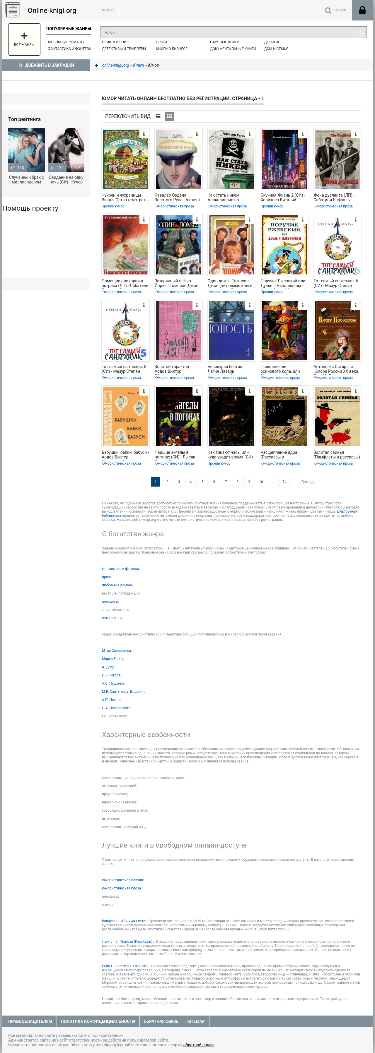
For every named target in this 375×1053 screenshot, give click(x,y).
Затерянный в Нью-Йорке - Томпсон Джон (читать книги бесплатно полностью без (178, 284)
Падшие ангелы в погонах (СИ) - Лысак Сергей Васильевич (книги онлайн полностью (175, 455)
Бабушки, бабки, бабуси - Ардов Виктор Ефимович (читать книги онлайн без (125, 455)
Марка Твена (112, 659)
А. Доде (108, 667)
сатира (107, 618)
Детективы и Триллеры (124, 49)
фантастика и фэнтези (120, 569)
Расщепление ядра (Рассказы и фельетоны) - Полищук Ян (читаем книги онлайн (282, 455)
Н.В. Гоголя (111, 675)
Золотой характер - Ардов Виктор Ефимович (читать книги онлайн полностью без (178, 369)
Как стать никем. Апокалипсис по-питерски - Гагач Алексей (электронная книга (229, 198)
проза (107, 577)
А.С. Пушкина (113, 683)
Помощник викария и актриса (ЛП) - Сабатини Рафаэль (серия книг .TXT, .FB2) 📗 (125, 284)
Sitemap (196, 1021)
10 (261, 482)
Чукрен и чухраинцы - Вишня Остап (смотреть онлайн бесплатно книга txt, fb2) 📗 (125, 198)
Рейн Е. (108, 966)
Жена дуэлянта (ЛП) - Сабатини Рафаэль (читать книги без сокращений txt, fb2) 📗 (335, 198)
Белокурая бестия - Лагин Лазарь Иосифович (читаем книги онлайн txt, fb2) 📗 (231, 369)
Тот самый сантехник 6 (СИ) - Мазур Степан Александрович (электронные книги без (336, 284)
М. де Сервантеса (116, 651)
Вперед (307, 482)
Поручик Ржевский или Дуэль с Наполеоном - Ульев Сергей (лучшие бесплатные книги (282, 284)
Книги (108, 10)
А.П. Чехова (111, 700)
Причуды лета (133, 921)
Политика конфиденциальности (98, 1021)
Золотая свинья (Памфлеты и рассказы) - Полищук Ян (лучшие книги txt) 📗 (336, 455)
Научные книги (225, 42)
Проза (161, 42)
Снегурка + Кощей (131, 966)
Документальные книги (233, 49)
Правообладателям (30, 1021)
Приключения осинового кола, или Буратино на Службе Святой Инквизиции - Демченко (280, 369)
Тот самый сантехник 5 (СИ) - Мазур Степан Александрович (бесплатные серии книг (125, 369)
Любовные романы (66, 42)
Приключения (115, 42)
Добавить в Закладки (46, 65)
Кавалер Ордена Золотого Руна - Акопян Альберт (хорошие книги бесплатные (178, 198)
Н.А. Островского (116, 708)
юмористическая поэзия (122, 880)
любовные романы (118, 585)
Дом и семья (276, 49)
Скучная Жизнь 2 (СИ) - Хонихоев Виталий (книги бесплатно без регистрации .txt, (282, 198)
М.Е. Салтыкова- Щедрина (123, 692)
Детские (272, 42)
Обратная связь (161, 1021)
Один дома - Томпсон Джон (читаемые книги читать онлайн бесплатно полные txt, (230, 284)
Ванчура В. (111, 921)
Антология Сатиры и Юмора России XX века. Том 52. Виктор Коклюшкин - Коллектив (336, 369)
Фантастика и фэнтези (69, 49)
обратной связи (198, 1044)
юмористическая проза (121, 888)
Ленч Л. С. (110, 941)
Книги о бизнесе (172, 49)
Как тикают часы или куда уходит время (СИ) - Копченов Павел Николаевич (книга (231, 455)
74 (284, 482)
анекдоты (110, 601)
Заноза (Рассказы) (136, 941)
